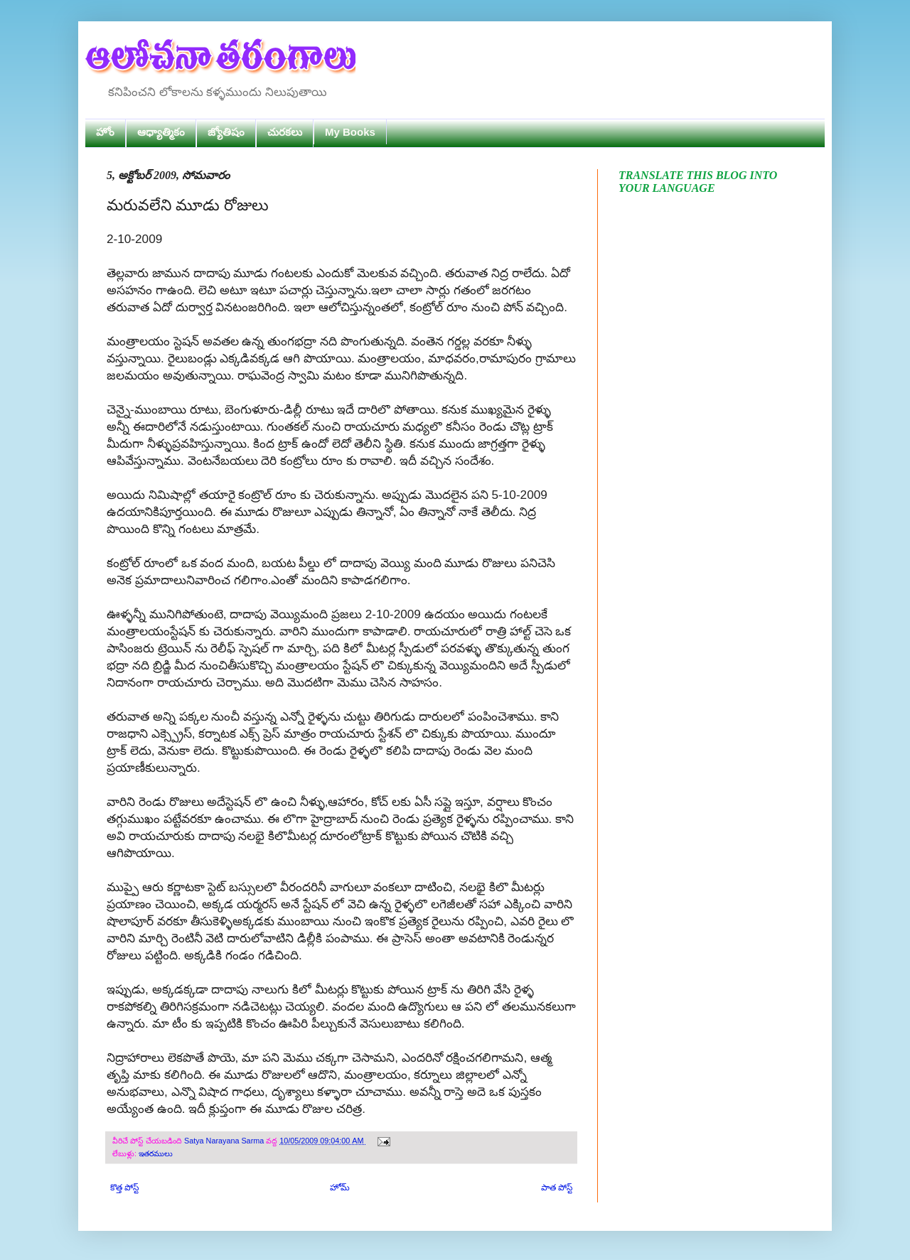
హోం (105, 132)
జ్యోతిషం (226, 132)
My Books (350, 132)
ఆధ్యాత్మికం (161, 132)
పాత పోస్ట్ (556, 1187)
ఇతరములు (156, 1153)
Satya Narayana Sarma (225, 1140)
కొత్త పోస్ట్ (124, 1187)
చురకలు (284, 132)
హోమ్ (340, 1187)
